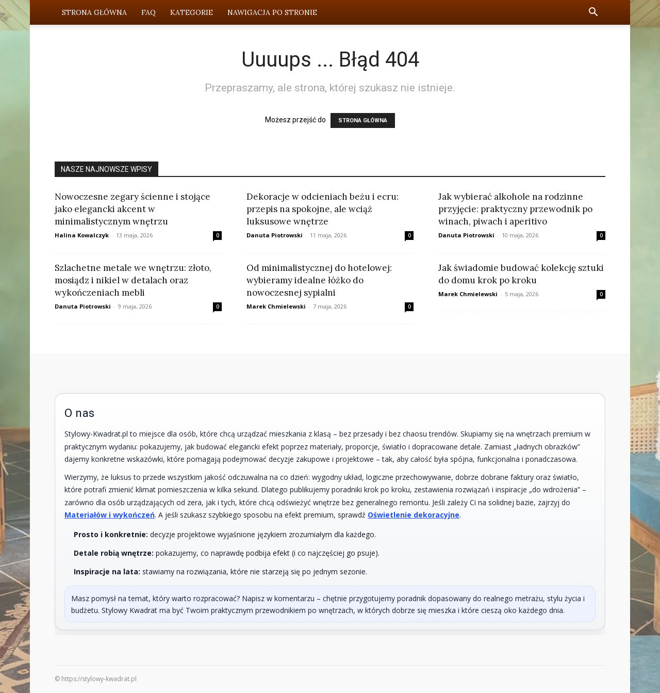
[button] (593, 13)
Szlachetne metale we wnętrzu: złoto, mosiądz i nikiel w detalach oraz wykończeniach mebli (133, 280)
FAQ (148, 12)
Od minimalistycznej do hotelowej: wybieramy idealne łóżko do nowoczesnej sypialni (319, 280)
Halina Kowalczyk (82, 235)
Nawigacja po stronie (272, 12)
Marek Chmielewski (276, 306)
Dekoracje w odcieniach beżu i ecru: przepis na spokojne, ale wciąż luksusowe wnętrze (322, 209)
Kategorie (191, 12)
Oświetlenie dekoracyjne (413, 515)
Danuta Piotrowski (274, 235)
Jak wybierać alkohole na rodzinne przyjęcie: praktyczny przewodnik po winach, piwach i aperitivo (515, 209)
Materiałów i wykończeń (109, 515)
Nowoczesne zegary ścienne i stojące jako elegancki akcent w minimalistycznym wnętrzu (132, 209)
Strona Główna (94, 12)
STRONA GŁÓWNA (362, 120)
